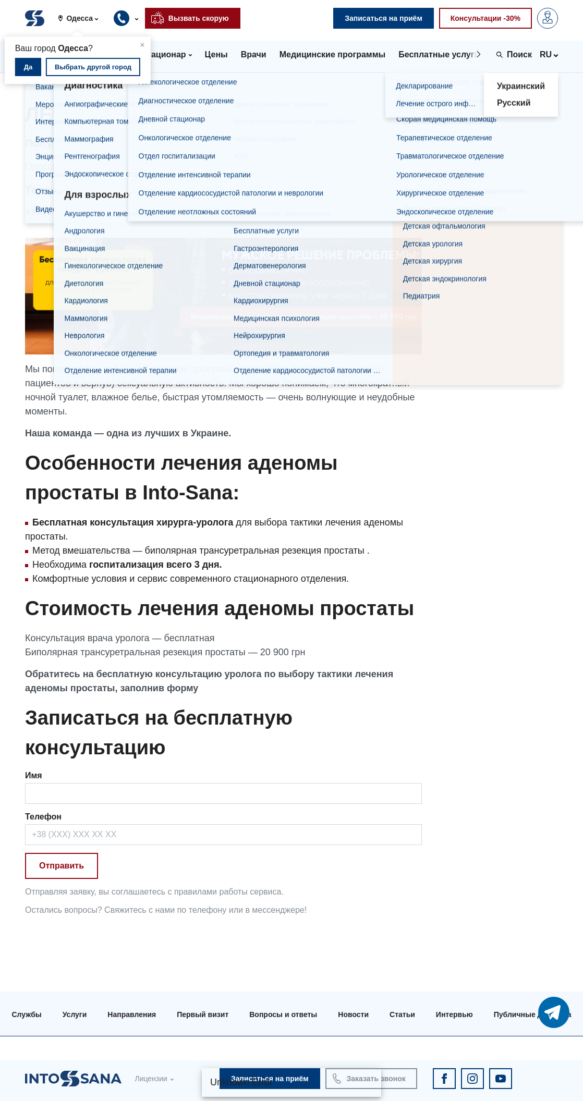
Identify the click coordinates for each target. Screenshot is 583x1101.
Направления (131, 1014)
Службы (26, 1014)
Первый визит (202, 1014)
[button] (82, 18)
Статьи (402, 1014)
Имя (33, 775)
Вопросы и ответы (283, 1014)
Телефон (43, 816)
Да (28, 67)
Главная (42, 87)
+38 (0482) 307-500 (66, 212)
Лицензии (151, 1078)
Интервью (454, 1014)
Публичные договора (533, 1014)
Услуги (88, 87)
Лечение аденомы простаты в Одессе (191, 87)
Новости (353, 1014)
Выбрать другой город (93, 67)
